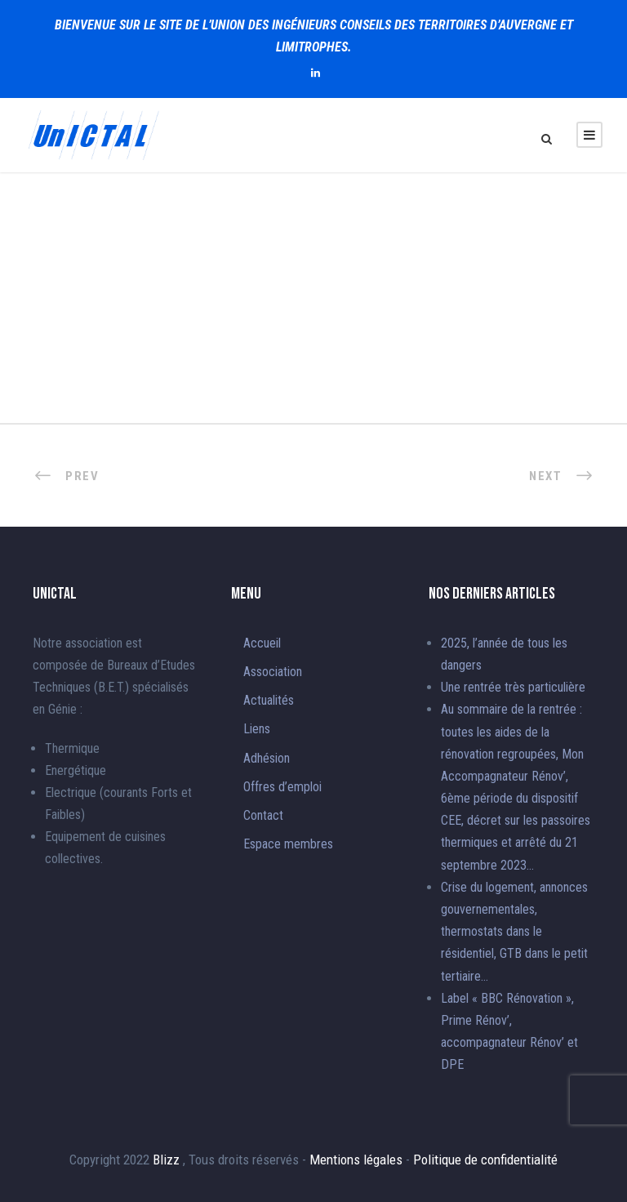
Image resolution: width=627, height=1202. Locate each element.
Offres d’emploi (282, 787)
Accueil (262, 643)
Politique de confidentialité (485, 1159)
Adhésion (266, 758)
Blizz (168, 1159)
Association (272, 671)
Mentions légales (357, 1159)
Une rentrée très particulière (513, 687)
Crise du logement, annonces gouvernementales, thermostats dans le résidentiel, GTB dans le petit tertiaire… (514, 931)
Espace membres (288, 844)
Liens (256, 729)
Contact (263, 815)
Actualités (268, 700)
